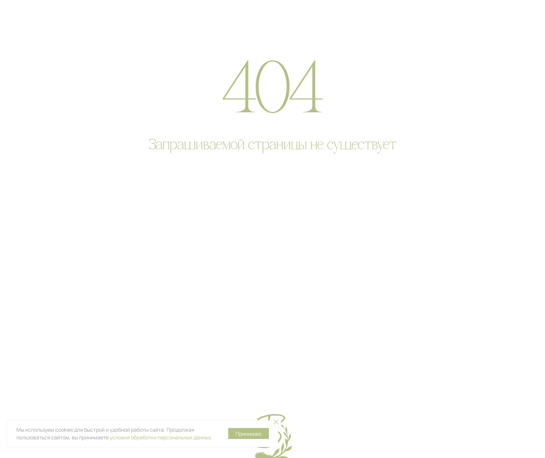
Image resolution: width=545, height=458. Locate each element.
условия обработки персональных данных (160, 437)
